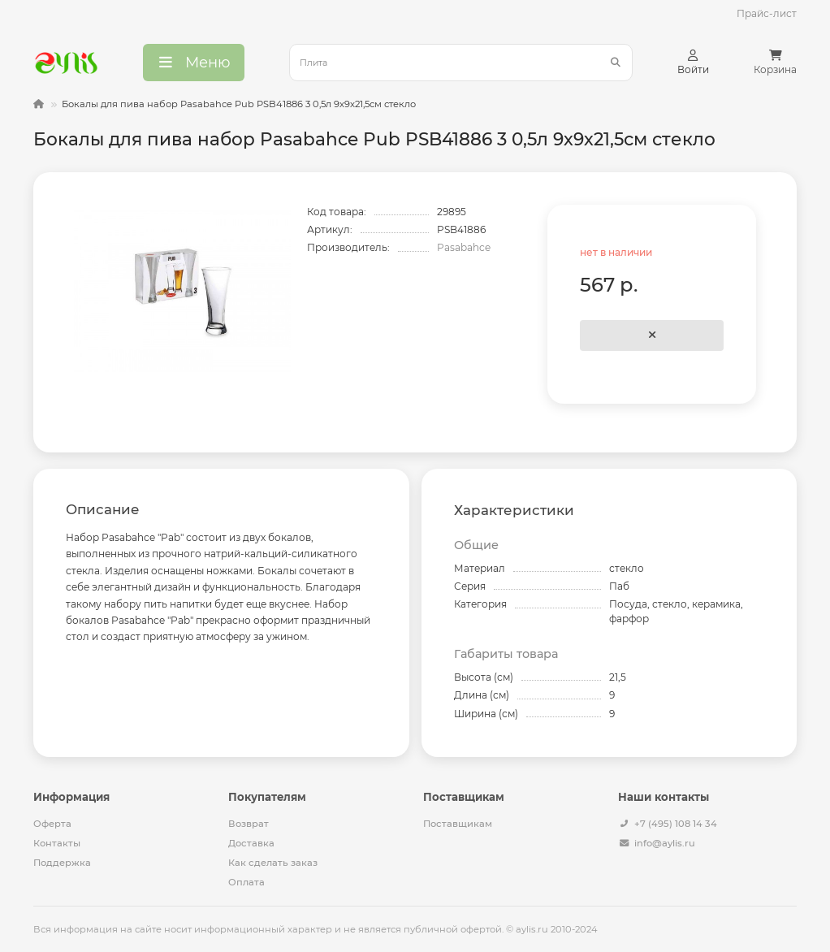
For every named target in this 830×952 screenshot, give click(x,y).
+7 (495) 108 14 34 (675, 823)
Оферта (52, 823)
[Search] (461, 62)
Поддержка (62, 862)
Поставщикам (457, 823)
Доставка (251, 843)
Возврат (248, 823)
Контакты (56, 843)
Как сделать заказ (273, 862)
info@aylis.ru (664, 843)
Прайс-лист (767, 13)
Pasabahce (464, 247)
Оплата (246, 882)
